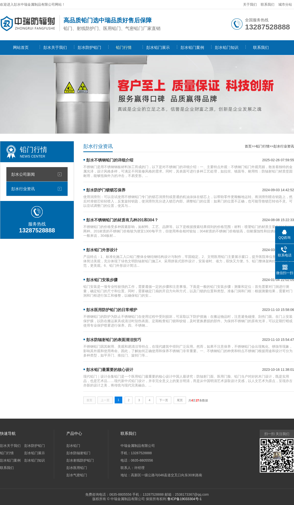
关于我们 (250, 4)
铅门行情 (124, 47)
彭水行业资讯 (23, 188)
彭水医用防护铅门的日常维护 (111, 310)
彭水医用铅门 (76, 468)
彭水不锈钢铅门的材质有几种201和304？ (122, 220)
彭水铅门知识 (226, 47)
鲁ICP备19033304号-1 (184, 499)
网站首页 (21, 47)
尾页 (180, 400)
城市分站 (285, 4)
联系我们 (267, 4)
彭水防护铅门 (89, 47)
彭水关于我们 (55, 47)
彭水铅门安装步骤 (102, 280)
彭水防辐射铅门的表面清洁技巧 (113, 340)
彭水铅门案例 (192, 47)
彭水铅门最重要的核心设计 (109, 370)
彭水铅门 (73, 446)
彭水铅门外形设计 (102, 250)
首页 (248, 146)
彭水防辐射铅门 (78, 453)
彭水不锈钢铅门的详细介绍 (109, 160)
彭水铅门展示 (158, 47)
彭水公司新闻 (23, 174)
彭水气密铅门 (76, 475)
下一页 (163, 400)
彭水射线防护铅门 (80, 460)
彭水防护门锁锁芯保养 (105, 190)
